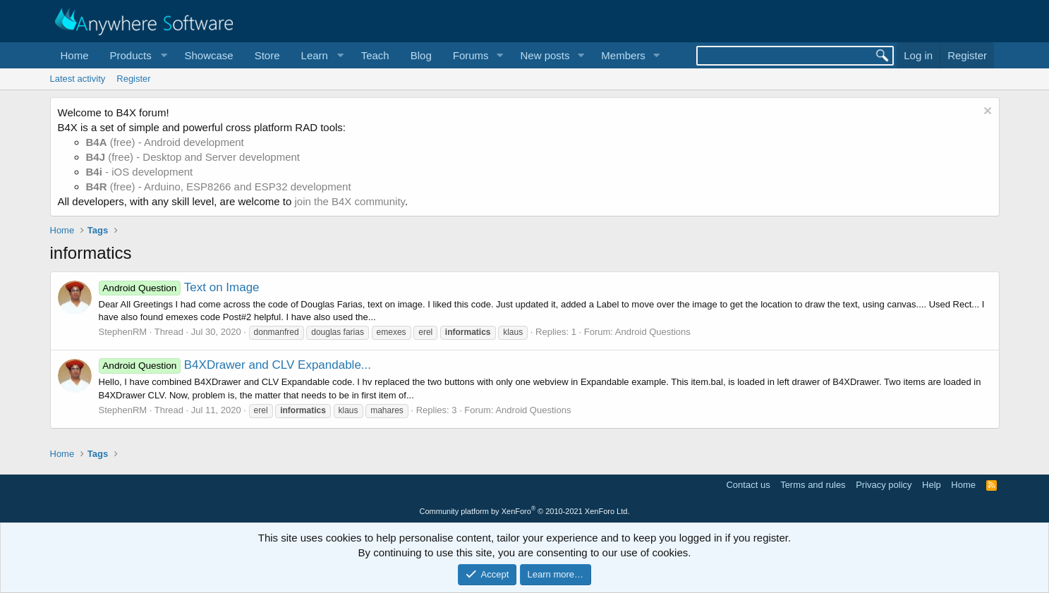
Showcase (208, 55)
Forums (471, 55)
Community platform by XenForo (525, 511)
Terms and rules (812, 484)
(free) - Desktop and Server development (193, 157)
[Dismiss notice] (986, 112)
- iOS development (139, 172)
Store (267, 55)
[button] (136, 55)
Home (75, 55)
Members (623, 55)
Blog (421, 55)
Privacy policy (883, 484)
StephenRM (123, 331)
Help (931, 484)
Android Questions (653, 331)
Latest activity (78, 78)
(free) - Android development (165, 142)
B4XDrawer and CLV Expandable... (235, 365)
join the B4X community (349, 201)
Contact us (748, 484)
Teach (375, 55)
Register (133, 78)
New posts (544, 55)
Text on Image (179, 287)
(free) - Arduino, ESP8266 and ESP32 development (218, 186)
